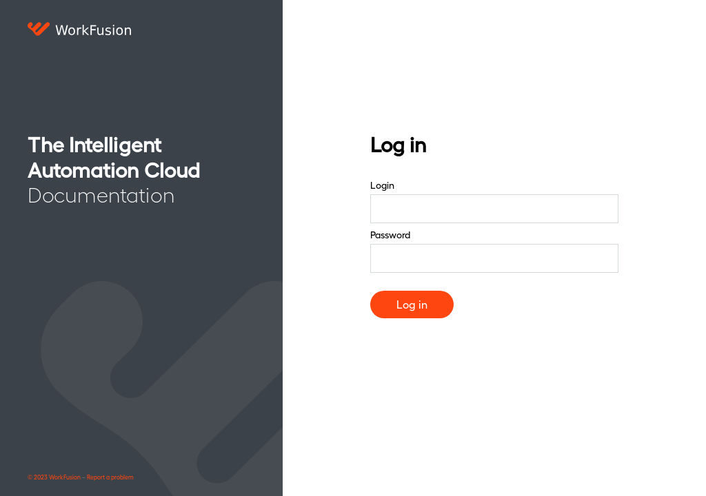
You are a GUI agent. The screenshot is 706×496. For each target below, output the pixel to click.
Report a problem (110, 477)
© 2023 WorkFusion (54, 477)
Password (390, 234)
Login (382, 184)
